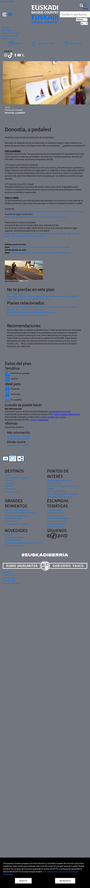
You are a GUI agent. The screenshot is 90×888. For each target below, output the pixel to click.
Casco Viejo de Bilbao (57, 491)
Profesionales (9, 577)
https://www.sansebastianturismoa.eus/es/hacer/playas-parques (35, 217)
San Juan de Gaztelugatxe (17, 477)
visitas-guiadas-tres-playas (53, 417)
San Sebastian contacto (60, 411)
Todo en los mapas (43, 43)
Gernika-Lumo (11, 491)
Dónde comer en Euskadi (18, 438)
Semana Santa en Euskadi (16, 523)
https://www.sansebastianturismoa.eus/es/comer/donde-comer (40, 247)
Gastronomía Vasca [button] (11, 33)
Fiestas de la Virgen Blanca (17, 515)
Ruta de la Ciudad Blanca (58, 518)
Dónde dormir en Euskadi (18, 435)
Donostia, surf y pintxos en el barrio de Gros (27, 315)
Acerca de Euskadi (13, 540)
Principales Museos (16, 293)
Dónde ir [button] (6, 27)
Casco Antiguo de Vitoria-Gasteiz (62, 494)
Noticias (9, 534)
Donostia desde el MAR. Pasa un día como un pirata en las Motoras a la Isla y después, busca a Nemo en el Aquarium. (42, 308)
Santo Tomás (11, 521)
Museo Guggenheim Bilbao (59, 480)
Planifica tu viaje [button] (10, 35)
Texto (85, 8)
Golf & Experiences (56, 526)
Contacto (7, 572)
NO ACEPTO (65, 880)
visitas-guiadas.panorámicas (67, 414)
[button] (7, 14)
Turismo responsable (15, 545)
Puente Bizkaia (54, 483)
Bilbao (8, 475)
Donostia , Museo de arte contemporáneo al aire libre (32, 312)
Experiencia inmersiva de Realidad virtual (24, 542)
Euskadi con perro (55, 512)
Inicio (7, 107)
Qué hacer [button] (6, 30)
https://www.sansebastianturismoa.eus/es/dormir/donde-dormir (40, 252)
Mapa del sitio (9, 575)
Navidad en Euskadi (13, 518)
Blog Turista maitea (14, 537)
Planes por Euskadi (13, 110)
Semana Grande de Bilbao (17, 510)
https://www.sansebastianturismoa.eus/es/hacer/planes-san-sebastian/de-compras (44, 211)
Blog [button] (4, 38)
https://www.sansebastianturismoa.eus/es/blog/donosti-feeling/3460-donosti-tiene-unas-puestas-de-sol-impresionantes (42, 234)
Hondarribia (10, 488)
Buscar (82, 19)
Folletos (15, 43)
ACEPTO (23, 880)
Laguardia (9, 483)
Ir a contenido (6, 1)
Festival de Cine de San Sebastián (20, 512)
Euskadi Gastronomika (57, 521)
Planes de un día (54, 510)
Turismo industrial (55, 515)
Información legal (11, 583)
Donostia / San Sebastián (18, 445)
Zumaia (8, 486)
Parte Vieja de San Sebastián (60, 496)
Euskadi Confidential (56, 523)
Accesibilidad (9, 580)
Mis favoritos (72, 43)
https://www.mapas (39, 419)
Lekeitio (8, 480)
